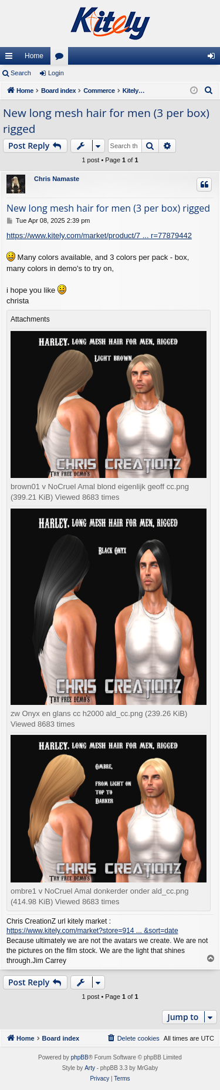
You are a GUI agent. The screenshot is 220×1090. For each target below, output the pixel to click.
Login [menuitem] (214, 58)
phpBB (80, 1057)
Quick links (11, 58)
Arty (89, 1068)
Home (34, 56)
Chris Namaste (56, 178)
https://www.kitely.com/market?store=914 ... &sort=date (92, 931)
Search (21, 72)
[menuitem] (209, 90)
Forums (61, 58)
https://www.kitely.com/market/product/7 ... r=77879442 (99, 235)
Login (56, 72)
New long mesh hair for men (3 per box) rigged (106, 120)
